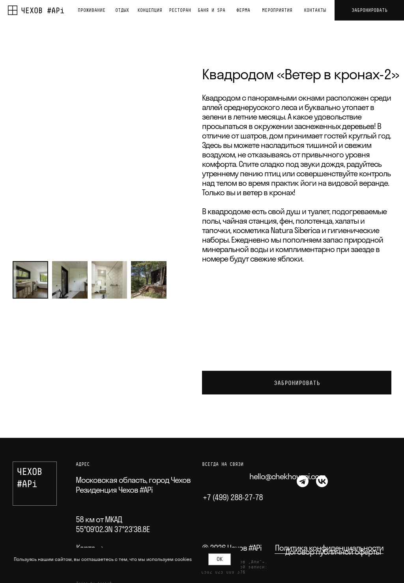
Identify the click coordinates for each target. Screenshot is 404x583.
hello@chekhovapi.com (287, 476)
